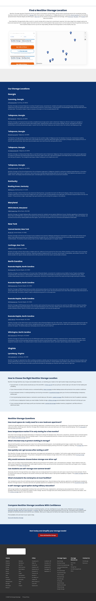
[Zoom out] (85, 35)
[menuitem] (12, 561)
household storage (54, 392)
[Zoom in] (85, 33)
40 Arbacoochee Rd (13, 150)
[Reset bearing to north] (85, 37)
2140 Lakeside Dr (12, 357)
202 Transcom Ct (12, 335)
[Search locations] (21, 33)
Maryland (76, 16)
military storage (52, 400)
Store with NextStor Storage (15, 517)
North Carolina (75, 15)
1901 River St (11, 189)
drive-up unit (48, 384)
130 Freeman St (12, 118)
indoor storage (47, 389)
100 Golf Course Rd (13, 134)
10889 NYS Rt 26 (12, 248)
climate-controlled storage (18, 437)
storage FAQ (80, 445)
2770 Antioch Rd (12, 102)
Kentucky (70, 16)
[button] (48, 52)
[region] (61, 48)
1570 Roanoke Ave (12, 302)
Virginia (83, 16)
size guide (83, 427)
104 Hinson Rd (11, 270)
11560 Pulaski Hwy (12, 211)
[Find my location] (85, 39)
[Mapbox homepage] (39, 63)
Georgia (31, 15)
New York (37, 16)
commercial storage (50, 403)
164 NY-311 (10, 232)
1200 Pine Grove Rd (13, 168)
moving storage (80, 454)
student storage (57, 397)
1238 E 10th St (11, 319)
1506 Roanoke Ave (12, 286)
